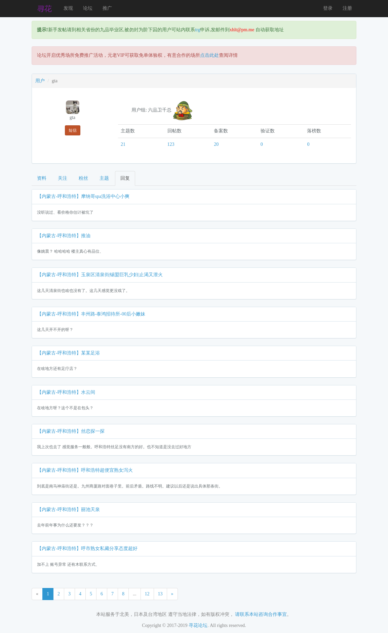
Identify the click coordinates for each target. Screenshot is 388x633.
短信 (73, 130)
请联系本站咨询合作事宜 (261, 614)
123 (170, 144)
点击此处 (209, 55)
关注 (62, 178)
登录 (328, 8)
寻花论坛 (198, 625)
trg (197, 29)
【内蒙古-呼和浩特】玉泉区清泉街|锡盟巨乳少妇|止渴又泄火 (100, 274)
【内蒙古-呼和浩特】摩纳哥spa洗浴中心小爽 (83, 196)
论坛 (87, 8)
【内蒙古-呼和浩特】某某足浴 (68, 352)
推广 (107, 8)
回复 (125, 178)
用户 (40, 80)
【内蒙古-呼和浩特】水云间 (66, 392)
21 (123, 144)
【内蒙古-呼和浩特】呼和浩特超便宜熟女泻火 (85, 470)
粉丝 (83, 178)
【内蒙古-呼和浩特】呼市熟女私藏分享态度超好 (87, 548)
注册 (347, 8)
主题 (104, 178)
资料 (41, 178)
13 (160, 593)
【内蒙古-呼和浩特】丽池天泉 (68, 509)
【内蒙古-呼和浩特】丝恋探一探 (71, 431)
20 (216, 144)
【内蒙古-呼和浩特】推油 (63, 235)
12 (147, 593)
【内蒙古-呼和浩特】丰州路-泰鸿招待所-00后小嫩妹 (91, 313)
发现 (68, 8)
